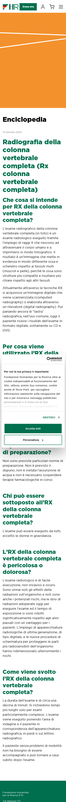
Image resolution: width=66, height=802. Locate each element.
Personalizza (33, 439)
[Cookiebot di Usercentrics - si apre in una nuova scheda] (47, 359)
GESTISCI (49, 417)
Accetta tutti (33, 428)
